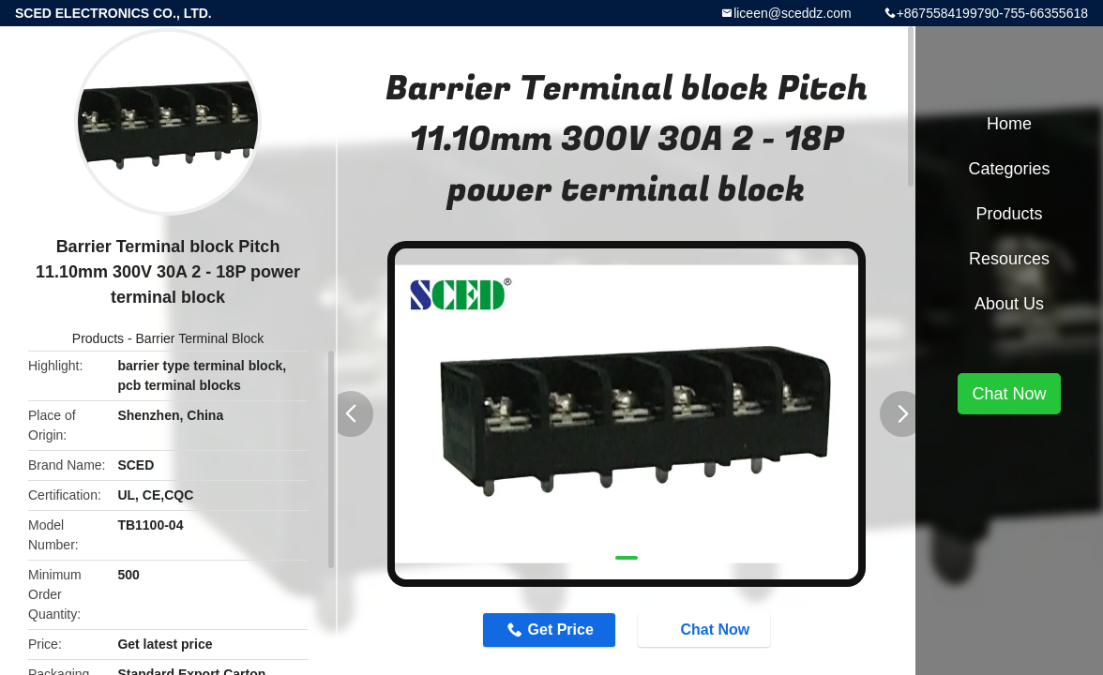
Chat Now (705, 629)
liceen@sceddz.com (792, 13)
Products (98, 338)
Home (1009, 123)
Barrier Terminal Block (200, 338)
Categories (1009, 168)
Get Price (561, 630)
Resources (1009, 258)
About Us (1009, 303)
